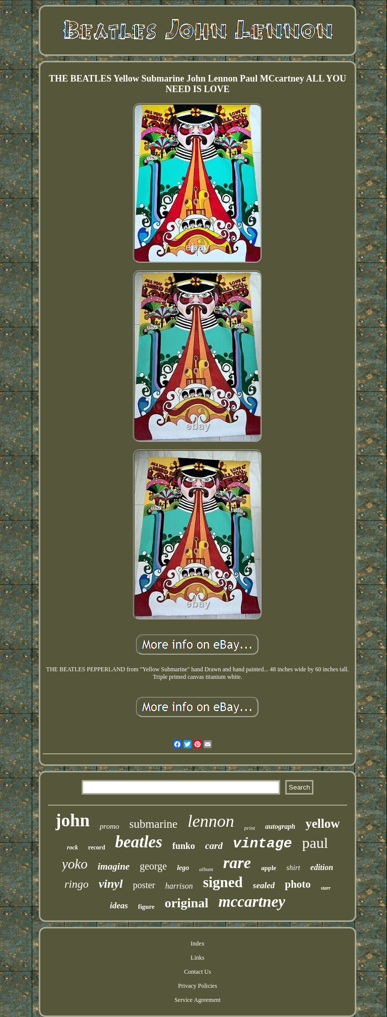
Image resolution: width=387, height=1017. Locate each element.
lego (183, 868)
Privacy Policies (197, 985)
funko (183, 846)
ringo (76, 884)
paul (315, 842)
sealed (264, 885)
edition (321, 867)
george (153, 866)
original (187, 903)
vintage (262, 843)
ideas (119, 905)
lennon (210, 821)
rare (237, 862)
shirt (293, 868)
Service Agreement (197, 999)
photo (297, 884)
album (206, 869)
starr (326, 888)
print (249, 828)
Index (197, 943)
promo (109, 826)
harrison (179, 886)
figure (146, 906)
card (214, 845)
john (72, 820)
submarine (153, 824)
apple (268, 868)
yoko (75, 864)
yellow (322, 823)
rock (72, 847)
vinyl (111, 883)
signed (223, 882)
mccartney (251, 901)
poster (144, 885)
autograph (280, 826)
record (96, 847)
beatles (138, 842)
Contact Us (197, 971)
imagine (114, 866)
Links (197, 957)
